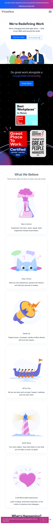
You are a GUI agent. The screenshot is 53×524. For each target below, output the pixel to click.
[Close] (52, 1)
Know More (26, 83)
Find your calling (18, 37)
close (43, 520)
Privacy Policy (6, 521)
